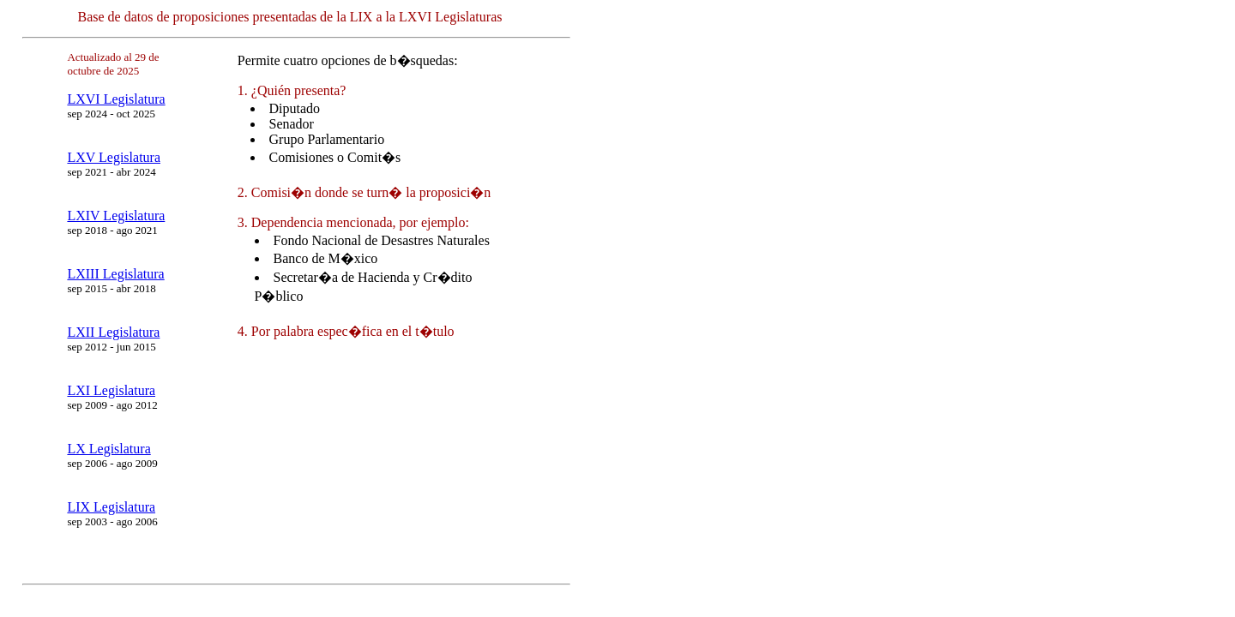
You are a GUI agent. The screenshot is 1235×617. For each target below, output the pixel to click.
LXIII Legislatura (115, 274)
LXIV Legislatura (116, 215)
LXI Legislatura (111, 390)
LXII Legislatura (113, 332)
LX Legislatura (108, 448)
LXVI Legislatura (116, 99)
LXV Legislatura (113, 157)
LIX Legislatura (111, 507)
